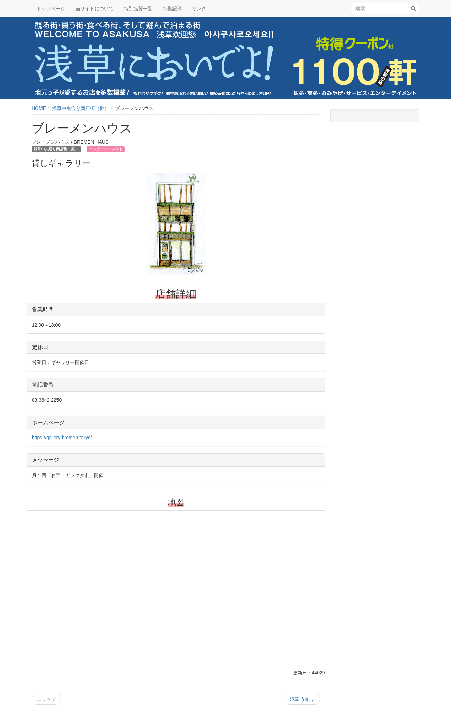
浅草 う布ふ (302, 699)
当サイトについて (95, 8)
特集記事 (172, 8)
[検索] (413, 9)
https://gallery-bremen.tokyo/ (62, 437)
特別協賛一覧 (138, 8)
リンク (199, 8)
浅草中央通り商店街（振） (80, 108)
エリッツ (46, 699)
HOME (39, 108)
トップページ (51, 8)
